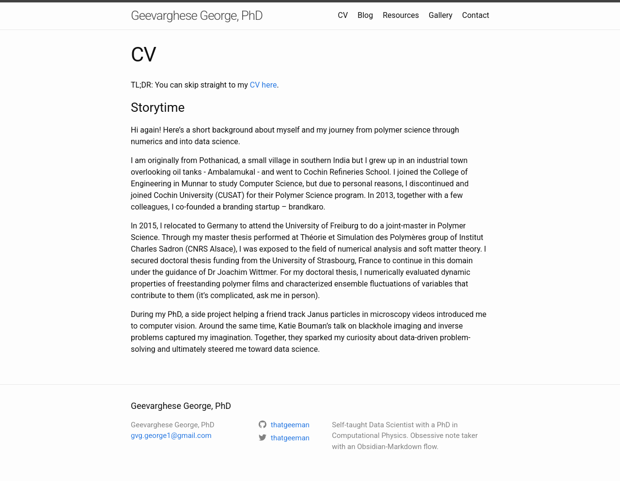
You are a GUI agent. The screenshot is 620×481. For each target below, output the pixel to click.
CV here (263, 85)
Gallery (440, 15)
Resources (401, 15)
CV (343, 15)
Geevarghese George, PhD (197, 15)
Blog (365, 15)
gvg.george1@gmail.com (171, 435)
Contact (475, 15)
